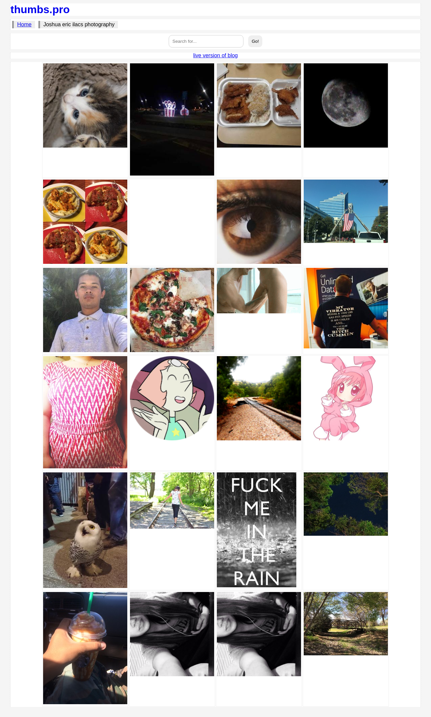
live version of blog (215, 55)
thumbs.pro (40, 9)
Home (24, 24)
